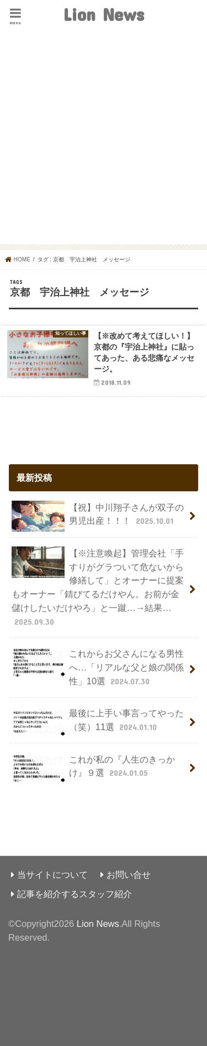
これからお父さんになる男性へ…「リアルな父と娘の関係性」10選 (98, 667)
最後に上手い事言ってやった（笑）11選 (97, 722)
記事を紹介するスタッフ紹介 (74, 894)
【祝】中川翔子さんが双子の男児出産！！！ (97, 516)
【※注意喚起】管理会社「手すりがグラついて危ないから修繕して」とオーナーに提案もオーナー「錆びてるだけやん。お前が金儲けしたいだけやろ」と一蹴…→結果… (97, 586)
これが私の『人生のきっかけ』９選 (93, 768)
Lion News (103, 14)
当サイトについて (52, 874)
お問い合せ (129, 874)
